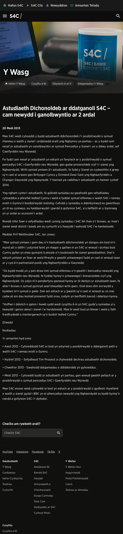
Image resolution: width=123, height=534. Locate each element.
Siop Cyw (39, 501)
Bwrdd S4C (40, 472)
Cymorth (7, 489)
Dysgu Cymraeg (43, 495)
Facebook (38, 451)
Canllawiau (8, 472)
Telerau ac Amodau (77, 489)
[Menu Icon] (4, 16)
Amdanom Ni (41, 466)
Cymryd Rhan (42, 512)
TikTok (51, 451)
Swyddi (38, 478)
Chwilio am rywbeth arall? (21, 424)
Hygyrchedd (73, 472)
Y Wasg (6, 466)
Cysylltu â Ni (9, 531)
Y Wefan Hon (73, 466)
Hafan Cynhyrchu (12, 478)
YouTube (7, 451)
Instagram (22, 451)
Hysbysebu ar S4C (44, 507)
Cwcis (69, 484)
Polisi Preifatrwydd (77, 478)
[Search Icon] (118, 16)
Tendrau (7, 484)
